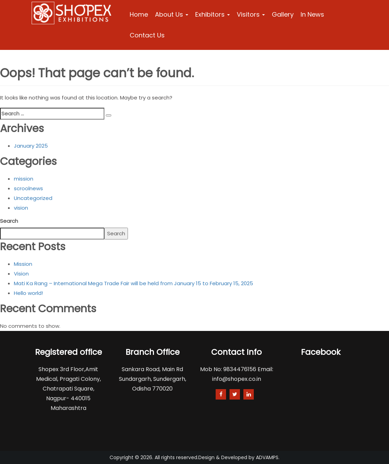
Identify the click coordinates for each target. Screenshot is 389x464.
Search (9, 221)
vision (21, 207)
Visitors (251, 14)
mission (23, 178)
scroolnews (28, 188)
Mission (23, 264)
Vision (21, 273)
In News (312, 14)
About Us (171, 14)
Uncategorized (33, 198)
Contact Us (147, 35)
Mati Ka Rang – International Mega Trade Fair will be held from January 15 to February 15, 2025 (133, 283)
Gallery (283, 14)
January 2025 (31, 145)
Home (139, 14)
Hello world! (28, 293)
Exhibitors (212, 14)
